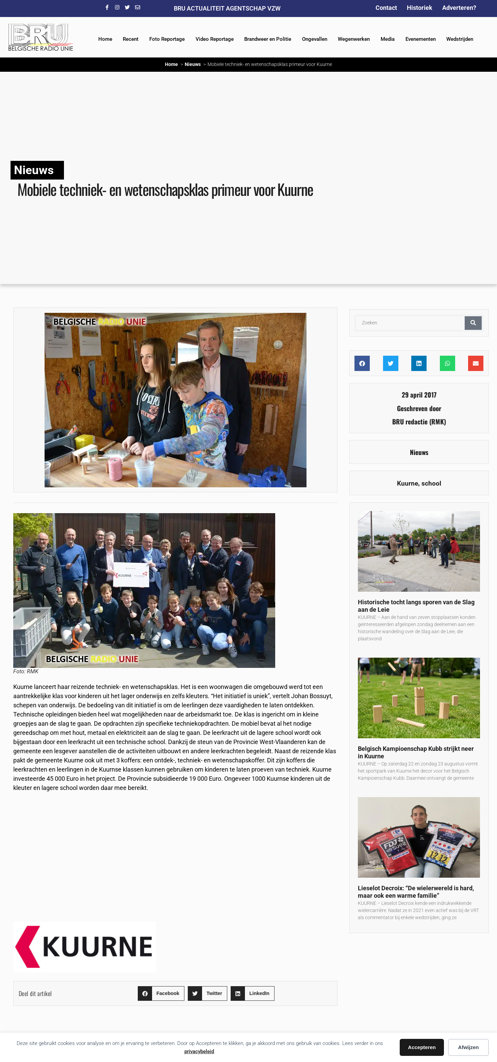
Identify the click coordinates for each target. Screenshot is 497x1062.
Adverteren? (459, 7)
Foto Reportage (167, 39)
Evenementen (420, 39)
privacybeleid (199, 1051)
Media (388, 39)
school (431, 483)
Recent (130, 39)
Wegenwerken (354, 39)
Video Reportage (215, 39)
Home (105, 39)
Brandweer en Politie (267, 39)
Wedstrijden (459, 39)
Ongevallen (314, 39)
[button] (161, 993)
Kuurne (407, 483)
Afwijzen (468, 1047)
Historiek (419, 7)
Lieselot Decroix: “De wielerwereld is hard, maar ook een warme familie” (416, 891)
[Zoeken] (473, 323)
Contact (386, 7)
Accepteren (422, 1047)
